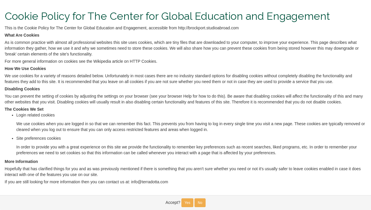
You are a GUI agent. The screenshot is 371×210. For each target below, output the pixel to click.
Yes (187, 203)
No (200, 203)
